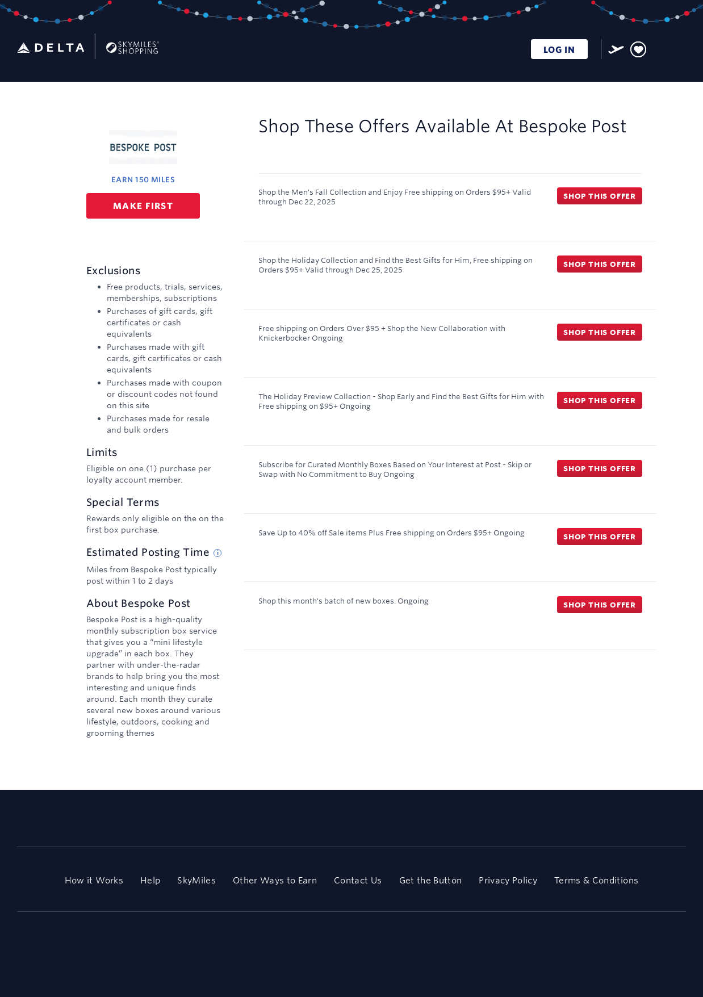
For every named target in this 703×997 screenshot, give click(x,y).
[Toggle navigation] (678, 48)
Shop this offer (599, 195)
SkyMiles (196, 880)
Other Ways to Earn (275, 880)
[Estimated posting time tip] (217, 553)
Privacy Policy (508, 880)
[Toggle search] (659, 47)
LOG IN (559, 49)
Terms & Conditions (596, 880)
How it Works (94, 880)
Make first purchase (143, 209)
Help (150, 880)
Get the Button (430, 880)
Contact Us (358, 880)
